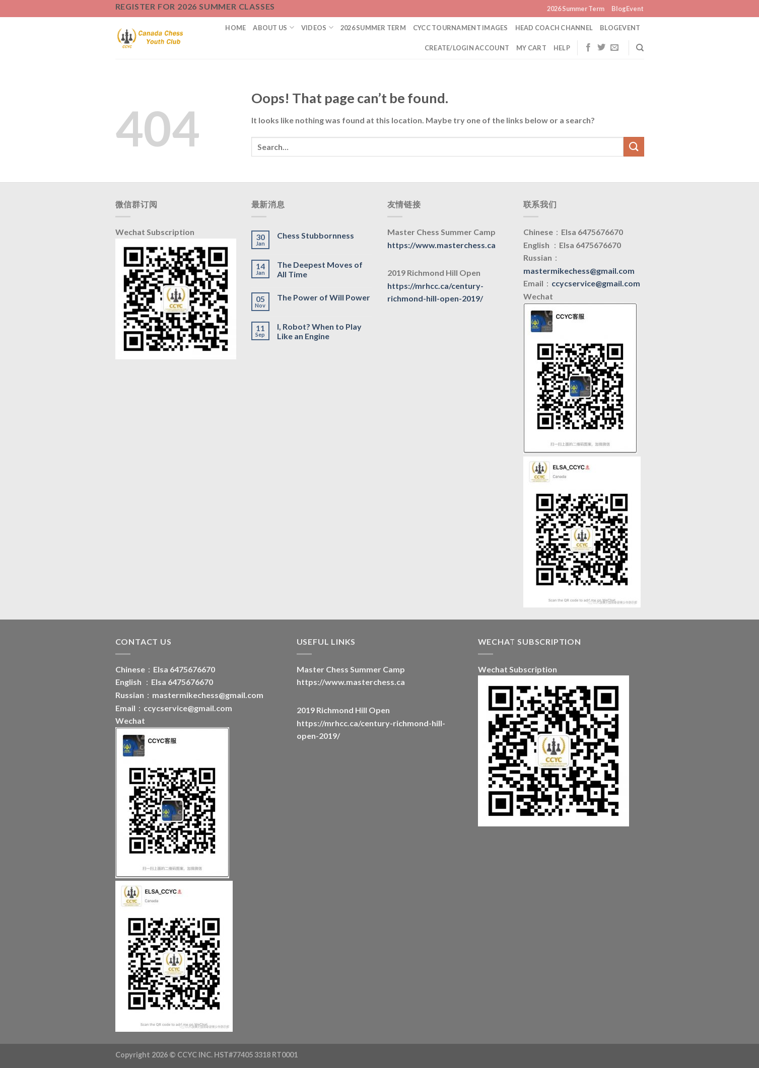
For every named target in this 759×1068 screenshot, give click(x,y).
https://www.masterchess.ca (441, 245)
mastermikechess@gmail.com (579, 270)
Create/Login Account (467, 48)
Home (235, 28)
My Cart (531, 48)
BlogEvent (627, 9)
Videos (317, 27)
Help (562, 48)
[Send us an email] (614, 47)
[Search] (640, 47)
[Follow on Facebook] (588, 47)
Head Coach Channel (554, 28)
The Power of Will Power (323, 297)
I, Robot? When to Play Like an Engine (319, 331)
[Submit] (634, 147)
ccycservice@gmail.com (595, 283)
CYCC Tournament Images (460, 28)
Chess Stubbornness (315, 235)
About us (273, 27)
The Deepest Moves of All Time (320, 269)
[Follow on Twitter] (601, 47)
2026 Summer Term (575, 9)
